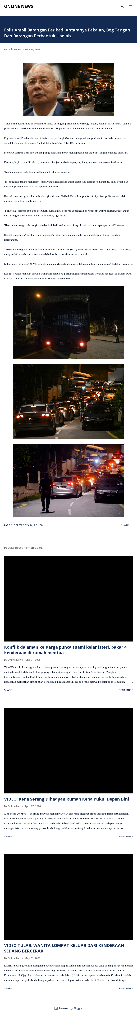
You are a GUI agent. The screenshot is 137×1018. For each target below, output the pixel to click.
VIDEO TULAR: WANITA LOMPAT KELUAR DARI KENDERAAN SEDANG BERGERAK (64, 948)
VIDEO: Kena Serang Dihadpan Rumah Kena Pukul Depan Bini (66, 799)
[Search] (122, 6)
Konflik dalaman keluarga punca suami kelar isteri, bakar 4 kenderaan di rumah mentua (65, 649)
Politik (38, 525)
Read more (126, 690)
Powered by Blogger (68, 1008)
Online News (18, 6)
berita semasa (23, 525)
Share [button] (125, 525)
